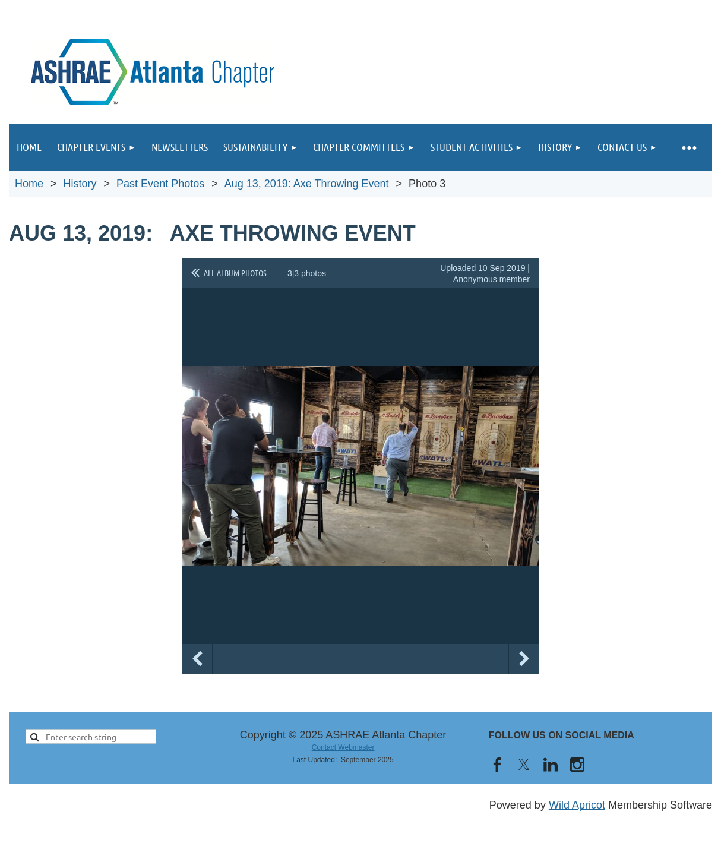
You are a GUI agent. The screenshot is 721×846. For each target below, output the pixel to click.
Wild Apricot (577, 805)
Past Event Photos (160, 184)
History (80, 184)
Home (29, 184)
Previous (197, 659)
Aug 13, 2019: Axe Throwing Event (306, 184)
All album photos (235, 272)
